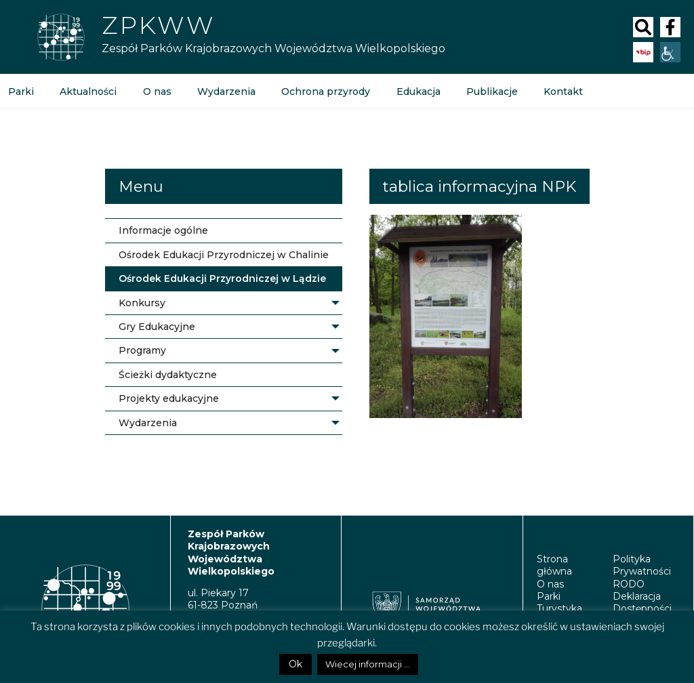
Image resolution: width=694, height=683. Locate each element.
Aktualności (88, 91)
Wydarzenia (226, 91)
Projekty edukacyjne (169, 398)
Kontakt (561, 91)
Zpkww (158, 25)
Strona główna (554, 565)
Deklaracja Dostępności (642, 602)
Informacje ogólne (163, 230)
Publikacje (490, 91)
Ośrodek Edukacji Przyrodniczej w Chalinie (224, 255)
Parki (548, 596)
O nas (156, 91)
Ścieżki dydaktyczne (168, 375)
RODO (629, 584)
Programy (142, 350)
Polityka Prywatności (642, 565)
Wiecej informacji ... (367, 664)
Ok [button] (295, 664)
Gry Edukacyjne (157, 326)
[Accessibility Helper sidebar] (670, 52)
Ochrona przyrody (325, 91)
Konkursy (142, 303)
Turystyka (559, 608)
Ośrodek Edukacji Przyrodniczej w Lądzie (222, 278)
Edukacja (417, 91)
